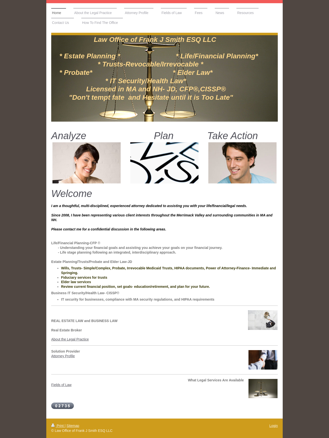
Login (273, 426)
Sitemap (72, 426)
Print (58, 426)
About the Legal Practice (70, 339)
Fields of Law (61, 385)
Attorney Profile (63, 356)
